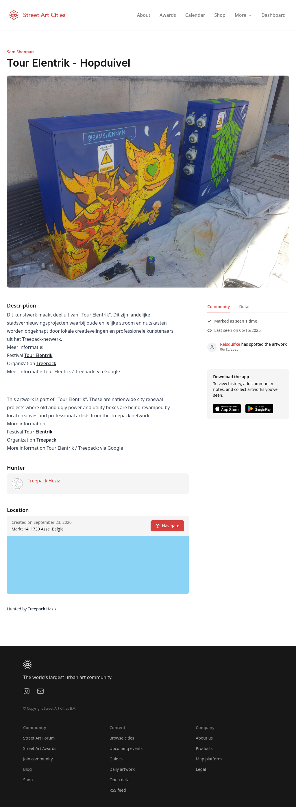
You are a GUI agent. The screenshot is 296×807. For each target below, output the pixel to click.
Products (204, 748)
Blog (27, 769)
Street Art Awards (39, 748)
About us (204, 738)
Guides (116, 759)
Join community (38, 759)
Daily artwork (122, 769)
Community (218, 306)
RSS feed (118, 790)
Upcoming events (126, 748)
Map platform (209, 759)
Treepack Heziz (44, 480)
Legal (201, 769)
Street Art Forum (39, 738)
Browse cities (122, 738)
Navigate (167, 525)
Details (245, 306)
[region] (98, 565)
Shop (28, 779)
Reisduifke (230, 344)
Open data (120, 779)
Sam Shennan (20, 51)
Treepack (46, 363)
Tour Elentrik (38, 355)
